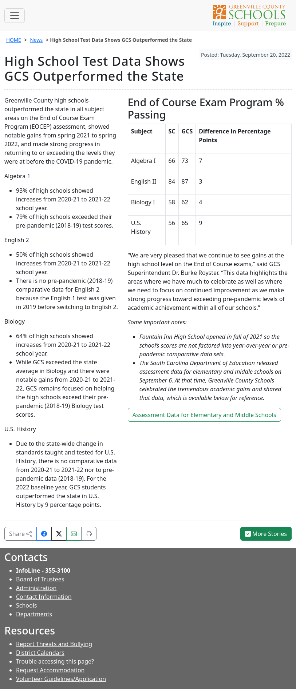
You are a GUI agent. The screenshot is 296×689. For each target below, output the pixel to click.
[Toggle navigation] (14, 15)
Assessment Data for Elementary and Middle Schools (204, 415)
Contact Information (44, 597)
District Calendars (40, 653)
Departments (34, 614)
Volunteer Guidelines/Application (61, 679)
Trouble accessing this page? (55, 661)
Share (20, 534)
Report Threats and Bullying (54, 644)
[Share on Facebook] (44, 534)
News (36, 39)
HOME (13, 39)
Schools (26, 605)
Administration (36, 588)
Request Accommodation (50, 670)
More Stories (266, 534)
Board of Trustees (40, 579)
